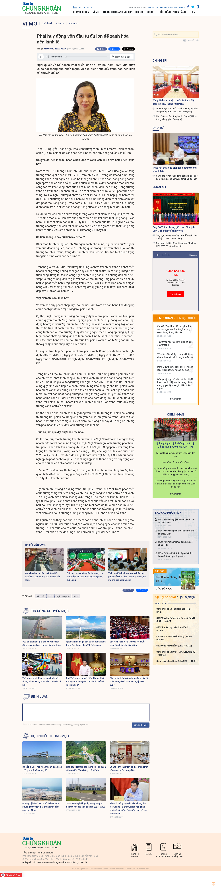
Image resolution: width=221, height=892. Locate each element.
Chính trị (47, 23)
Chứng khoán (81, 12)
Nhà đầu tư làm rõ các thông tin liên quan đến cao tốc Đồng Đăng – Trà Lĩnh (86, 768)
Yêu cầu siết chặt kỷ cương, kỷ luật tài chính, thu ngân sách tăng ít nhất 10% (175, 356)
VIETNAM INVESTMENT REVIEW (172, 8)
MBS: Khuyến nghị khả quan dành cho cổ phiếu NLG (176, 521)
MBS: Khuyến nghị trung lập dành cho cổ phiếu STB (176, 532)
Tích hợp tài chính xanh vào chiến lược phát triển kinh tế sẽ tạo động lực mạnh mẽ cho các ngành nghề (127, 576)
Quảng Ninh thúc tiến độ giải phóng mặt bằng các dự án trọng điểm (129, 768)
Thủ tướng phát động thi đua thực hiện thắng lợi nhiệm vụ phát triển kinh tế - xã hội (41, 681)
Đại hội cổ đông (165, 597)
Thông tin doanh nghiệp (117, 12)
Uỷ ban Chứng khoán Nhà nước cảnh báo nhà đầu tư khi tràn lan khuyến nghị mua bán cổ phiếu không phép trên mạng (175, 471)
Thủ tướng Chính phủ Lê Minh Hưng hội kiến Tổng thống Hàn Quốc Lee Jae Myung (177, 110)
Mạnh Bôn (48, 48)
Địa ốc (139, 12)
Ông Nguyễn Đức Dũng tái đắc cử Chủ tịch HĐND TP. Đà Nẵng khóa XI (176, 245)
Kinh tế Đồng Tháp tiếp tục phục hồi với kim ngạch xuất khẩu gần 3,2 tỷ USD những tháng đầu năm (174, 329)
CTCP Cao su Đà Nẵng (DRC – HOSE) (174, 645)
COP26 (76, 596)
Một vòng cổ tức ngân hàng (176, 462)
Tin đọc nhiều (186, 318)
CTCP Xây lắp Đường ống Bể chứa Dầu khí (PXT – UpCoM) (176, 620)
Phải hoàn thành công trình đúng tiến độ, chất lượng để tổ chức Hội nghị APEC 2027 (129, 681)
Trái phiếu (40, 596)
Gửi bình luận (140, 725)
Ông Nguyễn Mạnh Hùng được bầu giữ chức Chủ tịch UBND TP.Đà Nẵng (177, 237)
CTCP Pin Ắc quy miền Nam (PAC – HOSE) (173, 629)
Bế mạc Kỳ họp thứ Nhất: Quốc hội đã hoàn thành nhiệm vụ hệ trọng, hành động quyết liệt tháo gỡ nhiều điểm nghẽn (175, 384)
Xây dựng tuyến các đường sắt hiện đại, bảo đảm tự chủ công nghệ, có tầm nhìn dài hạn (177, 177)
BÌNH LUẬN (39, 696)
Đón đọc (159, 571)
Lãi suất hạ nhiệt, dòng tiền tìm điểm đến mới (175, 454)
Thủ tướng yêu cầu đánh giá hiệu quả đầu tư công (175, 343)
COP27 (50, 596)
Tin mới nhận (163, 318)
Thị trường (162, 255)
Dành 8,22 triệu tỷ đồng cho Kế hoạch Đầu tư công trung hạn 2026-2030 (175, 368)
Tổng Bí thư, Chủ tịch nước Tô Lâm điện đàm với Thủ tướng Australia (174, 102)
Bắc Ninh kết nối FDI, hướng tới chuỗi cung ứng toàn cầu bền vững (127, 643)
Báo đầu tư (153, 8)
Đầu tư (60, 23)
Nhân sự (73, 23)
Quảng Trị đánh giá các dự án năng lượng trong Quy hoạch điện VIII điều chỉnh (86, 643)
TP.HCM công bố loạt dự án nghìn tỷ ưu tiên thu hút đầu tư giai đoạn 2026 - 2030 (85, 805)
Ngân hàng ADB (63, 596)
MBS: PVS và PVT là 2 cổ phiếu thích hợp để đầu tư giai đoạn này (175, 555)
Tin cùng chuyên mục (50, 611)
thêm (192, 12)
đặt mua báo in (82, 7)
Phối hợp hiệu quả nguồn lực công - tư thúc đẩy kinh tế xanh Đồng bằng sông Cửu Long (85, 576)
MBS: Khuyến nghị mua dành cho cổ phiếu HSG (175, 543)
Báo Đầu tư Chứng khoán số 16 (170, 578)
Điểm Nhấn (175, 414)
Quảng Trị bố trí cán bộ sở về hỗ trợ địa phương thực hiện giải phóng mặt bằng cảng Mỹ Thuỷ (41, 807)
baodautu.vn (60, 48)
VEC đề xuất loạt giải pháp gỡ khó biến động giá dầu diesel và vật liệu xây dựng (41, 643)
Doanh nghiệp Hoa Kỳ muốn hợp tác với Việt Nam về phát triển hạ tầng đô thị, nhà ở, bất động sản (176, 483)
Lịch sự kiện (187, 597)
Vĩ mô (96, 12)
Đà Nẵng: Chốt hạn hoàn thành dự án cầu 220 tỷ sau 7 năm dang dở (42, 768)
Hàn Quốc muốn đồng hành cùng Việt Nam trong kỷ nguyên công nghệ (176, 118)
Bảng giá (193, 255)
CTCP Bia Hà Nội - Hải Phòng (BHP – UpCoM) (174, 638)
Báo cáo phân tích (168, 512)
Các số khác (164, 588)
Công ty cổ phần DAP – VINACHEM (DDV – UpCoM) (175, 653)
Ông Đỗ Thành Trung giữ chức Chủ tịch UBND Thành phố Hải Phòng (174, 229)
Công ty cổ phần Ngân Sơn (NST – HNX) (175, 661)
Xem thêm (175, 399)
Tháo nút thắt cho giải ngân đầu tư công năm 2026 (175, 169)
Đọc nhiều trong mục (50, 736)
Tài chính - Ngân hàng (173, 12)
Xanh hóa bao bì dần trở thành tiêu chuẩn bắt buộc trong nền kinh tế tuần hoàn (43, 576)
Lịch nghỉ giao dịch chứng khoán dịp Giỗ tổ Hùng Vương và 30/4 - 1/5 (175, 445)
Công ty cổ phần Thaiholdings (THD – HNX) (174, 610)
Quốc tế (151, 12)
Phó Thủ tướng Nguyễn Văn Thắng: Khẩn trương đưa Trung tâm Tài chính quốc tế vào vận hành (85, 681)
